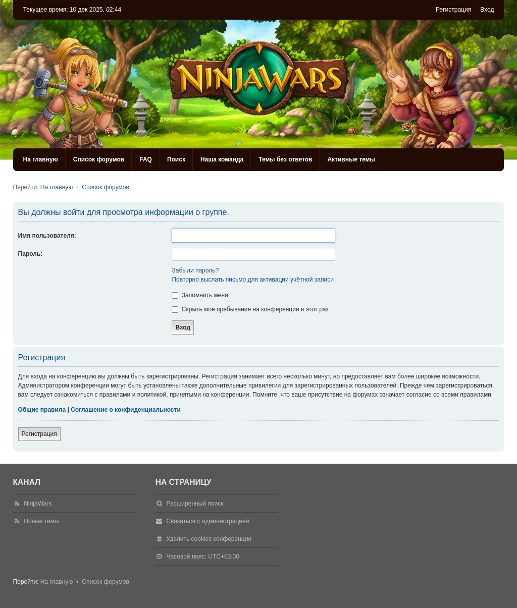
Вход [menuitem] (487, 9)
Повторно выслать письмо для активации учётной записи (252, 279)
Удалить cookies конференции (208, 538)
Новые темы (41, 521)
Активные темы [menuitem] (351, 159)
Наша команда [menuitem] (221, 159)
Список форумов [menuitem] (98, 159)
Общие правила (42, 409)
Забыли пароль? (195, 270)
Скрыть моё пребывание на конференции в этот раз (250, 309)
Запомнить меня (200, 295)
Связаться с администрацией (207, 521)
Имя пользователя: (47, 235)
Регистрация (39, 433)
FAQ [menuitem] (145, 159)
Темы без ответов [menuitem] (285, 159)
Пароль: (30, 253)
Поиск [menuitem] (176, 159)
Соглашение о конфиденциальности (126, 409)
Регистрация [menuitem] (453, 9)
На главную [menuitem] (40, 159)
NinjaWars (37, 503)
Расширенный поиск (194, 503)
